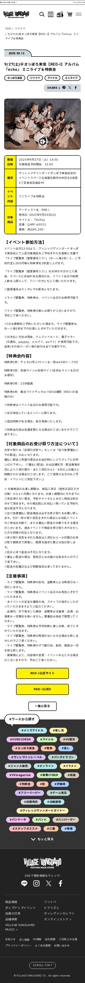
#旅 (42, 784)
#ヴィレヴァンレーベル (26, 757)
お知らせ (10, 939)
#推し (66, 748)
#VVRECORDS (20, 739)
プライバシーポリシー (18, 946)
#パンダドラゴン (62, 757)
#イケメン (70, 766)
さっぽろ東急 (14, 78)
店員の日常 (13, 913)
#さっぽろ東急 (25, 748)
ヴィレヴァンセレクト (59, 913)
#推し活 (58, 730)
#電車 (48, 748)
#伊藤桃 (59, 784)
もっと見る (45, 839)
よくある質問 (43, 946)
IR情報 (37, 939)
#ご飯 (51, 829)
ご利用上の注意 (68, 939)
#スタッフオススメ (25, 829)
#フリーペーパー (29, 793)
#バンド (41, 820)
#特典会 (24, 784)
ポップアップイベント (20, 908)
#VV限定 (69, 739)
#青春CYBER (49, 775)
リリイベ (20, 29)
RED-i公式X (42, 689)
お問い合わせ (62, 946)
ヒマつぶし (51, 908)
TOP (8, 29)
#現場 (68, 829)
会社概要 (50, 939)
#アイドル (47, 739)
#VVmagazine (20, 775)
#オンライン (45, 766)
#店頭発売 (31, 802)
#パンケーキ (18, 820)
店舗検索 (11, 919)
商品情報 (11, 902)
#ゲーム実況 (58, 793)
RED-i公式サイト (42, 673)
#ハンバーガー (65, 820)
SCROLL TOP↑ (43, 965)
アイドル (52, 78)
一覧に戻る (42, 706)
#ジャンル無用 (18, 766)
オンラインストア (56, 919)
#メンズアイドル (32, 730)
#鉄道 (72, 775)
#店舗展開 (54, 802)
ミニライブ (71, 78)
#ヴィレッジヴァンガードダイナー (42, 811)
